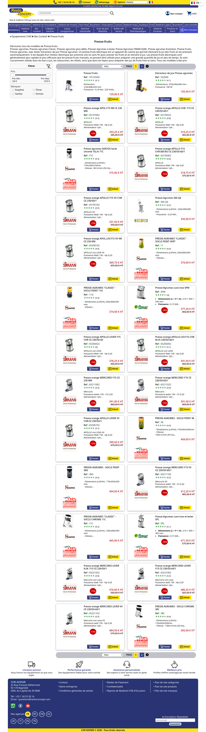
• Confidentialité (114, 686)
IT (20, 721)
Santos (18, 93)
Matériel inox (25, 30)
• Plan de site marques (165, 690)
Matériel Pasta (131, 24)
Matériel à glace (163, 24)
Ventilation (13, 30)
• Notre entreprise (67, 686)
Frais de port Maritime (103, 30)
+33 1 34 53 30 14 (66, 2)
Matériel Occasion (157, 30)
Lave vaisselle (190, 24)
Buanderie (178, 24)
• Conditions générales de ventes (75, 690)
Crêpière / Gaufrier (50, 30)
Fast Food (83, 24)
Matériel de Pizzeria (67, 24)
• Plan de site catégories (166, 682)
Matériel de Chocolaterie (45, 24)
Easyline (19, 89)
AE (13, 721)
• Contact (63, 682)
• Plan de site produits (165, 686)
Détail (113, 99)
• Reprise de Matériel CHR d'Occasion (125, 690)
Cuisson (118, 24)
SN (27, 721)
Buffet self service (119, 30)
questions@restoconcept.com (34, 699)
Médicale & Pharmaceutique (138, 30)
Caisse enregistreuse (67, 30)
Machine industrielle (85, 30)
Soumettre (175, 724)
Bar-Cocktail (37, 30)
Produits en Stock (172, 30)
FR (27, 714)
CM (42, 714)
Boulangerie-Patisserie (20, 24)
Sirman (39, 93)
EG (48, 714)
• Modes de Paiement (117, 682)
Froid (151, 24)
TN (34, 721)
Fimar (39, 89)
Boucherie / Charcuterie (101, 24)
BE (34, 714)
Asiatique (143, 24)
